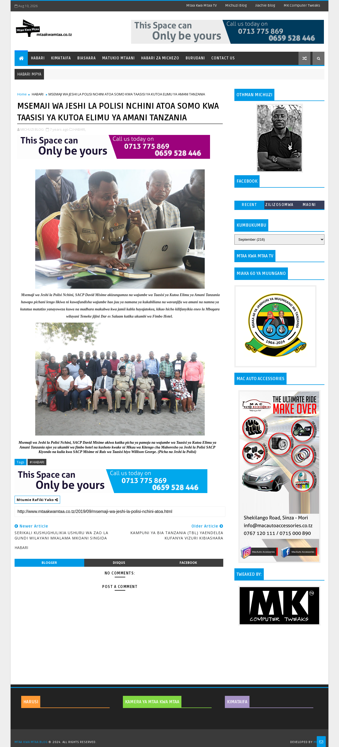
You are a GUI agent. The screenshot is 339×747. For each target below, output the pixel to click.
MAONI (309, 205)
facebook (188, 562)
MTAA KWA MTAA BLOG (31, 742)
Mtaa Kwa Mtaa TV (201, 5)
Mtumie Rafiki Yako (37, 499)
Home (22, 94)
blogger (49, 562)
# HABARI (37, 462)
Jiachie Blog (265, 5)
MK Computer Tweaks (302, 5)
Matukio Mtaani (118, 58)
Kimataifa (61, 58)
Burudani (195, 58)
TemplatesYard (171, 735)
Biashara (86, 58)
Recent (249, 205)
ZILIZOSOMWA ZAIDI (279, 206)
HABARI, (79, 129)
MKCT (318, 742)
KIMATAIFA (237, 702)
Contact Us (223, 58)
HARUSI (30, 702)
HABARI (37, 94)
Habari (38, 58)
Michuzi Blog (236, 5)
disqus (119, 562)
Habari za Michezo (160, 58)
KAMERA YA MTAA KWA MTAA (152, 702)
